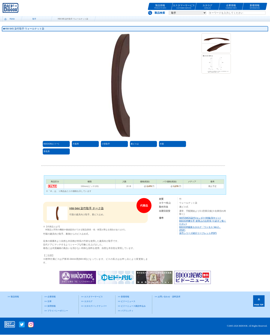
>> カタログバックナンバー (94, 306)
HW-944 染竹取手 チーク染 (86, 208)
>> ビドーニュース (126, 301)
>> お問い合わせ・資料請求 (167, 296)
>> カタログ (86, 301)
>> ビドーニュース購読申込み (132, 306)
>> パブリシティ (125, 311)
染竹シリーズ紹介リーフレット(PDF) (198, 233)
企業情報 (231, 6)
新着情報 (254, 6)
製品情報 (160, 6)
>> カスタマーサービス (92, 296)
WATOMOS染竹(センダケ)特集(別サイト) (200, 218)
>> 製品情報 (13, 296)
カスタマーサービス (184, 6)
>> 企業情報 (50, 296)
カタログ (207, 6)
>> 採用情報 (50, 306)
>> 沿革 (48, 301)
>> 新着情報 (123, 296)
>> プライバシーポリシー (56, 311)
